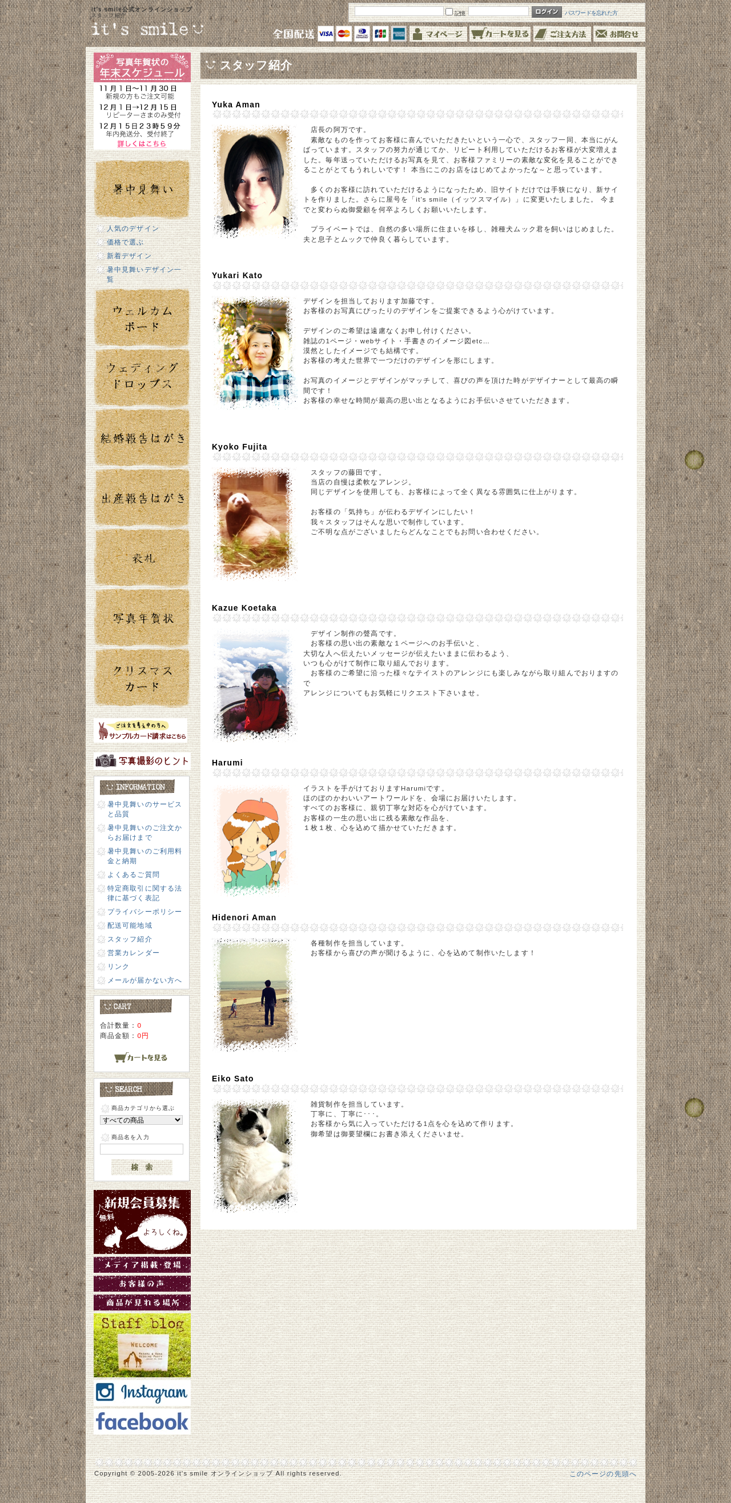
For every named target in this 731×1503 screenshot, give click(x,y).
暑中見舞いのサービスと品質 (145, 808)
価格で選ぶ (125, 242)
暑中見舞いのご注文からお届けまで (145, 832)
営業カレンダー (133, 952)
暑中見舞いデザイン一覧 (144, 274)
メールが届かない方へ (145, 980)
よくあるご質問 (133, 874)
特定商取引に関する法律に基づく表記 (145, 892)
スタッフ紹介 (129, 939)
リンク (118, 966)
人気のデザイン (133, 228)
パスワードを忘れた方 (591, 13)
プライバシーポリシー (145, 911)
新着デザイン (129, 255)
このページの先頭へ (603, 1473)
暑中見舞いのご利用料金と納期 (145, 855)
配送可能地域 (129, 925)
